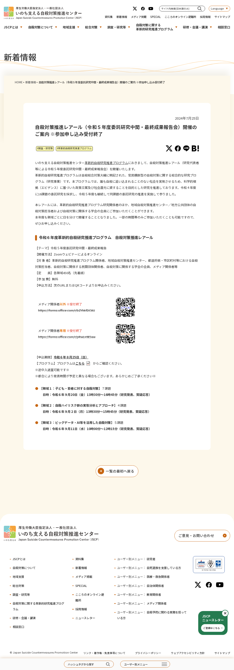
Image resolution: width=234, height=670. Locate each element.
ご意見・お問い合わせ (196, 535)
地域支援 (69, 27)
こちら (80, 363)
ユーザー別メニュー (136, 664)
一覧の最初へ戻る (120, 470)
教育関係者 (139, 594)
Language (217, 8)
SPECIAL (155, 17)
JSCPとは (11, 27)
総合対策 (91, 27)
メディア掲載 (138, 17)
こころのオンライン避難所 (180, 17)
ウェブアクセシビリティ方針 (188, 653)
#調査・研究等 (45, 148)
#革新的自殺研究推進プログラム (74, 148)
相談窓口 (224, 27)
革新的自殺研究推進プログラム (106, 162)
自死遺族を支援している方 (149, 568)
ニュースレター (85, 618)
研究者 (136, 559)
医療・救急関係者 (143, 576)
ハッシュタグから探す (81, 664)
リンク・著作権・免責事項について (104, 653)
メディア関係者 (141, 603)
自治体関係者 (140, 586)
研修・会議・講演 (195, 27)
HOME (18, 82)
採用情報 (205, 17)
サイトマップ (222, 17)
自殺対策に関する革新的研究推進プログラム (154, 27)
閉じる (228, 613)
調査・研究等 (116, 27)
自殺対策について (40, 27)
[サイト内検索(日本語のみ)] (199, 8)
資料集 (109, 17)
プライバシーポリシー (148, 653)
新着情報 (121, 17)
